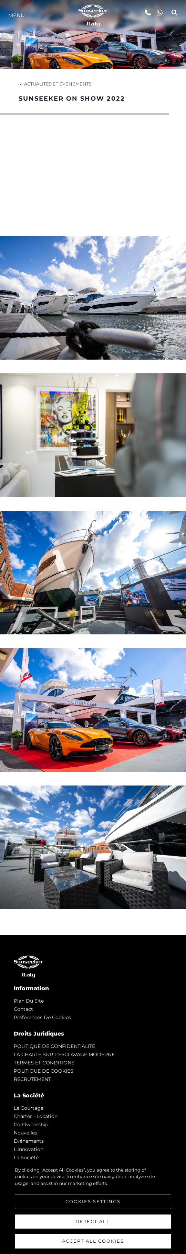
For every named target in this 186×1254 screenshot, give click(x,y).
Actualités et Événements (55, 84)
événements (29, 1141)
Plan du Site (29, 1001)
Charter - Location (36, 1116)
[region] (93, 1207)
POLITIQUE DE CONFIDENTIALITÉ (54, 1046)
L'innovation (28, 1149)
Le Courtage (28, 1108)
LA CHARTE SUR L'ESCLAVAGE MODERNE (64, 1054)
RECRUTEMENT (32, 1079)
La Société (26, 1157)
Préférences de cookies (42, 1017)
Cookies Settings (93, 1201)
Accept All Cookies (93, 1241)
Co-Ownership (31, 1124)
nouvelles (25, 1133)
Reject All (93, 1221)
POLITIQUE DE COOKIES (43, 1071)
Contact (23, 1009)
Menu (16, 15)
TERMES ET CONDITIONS (44, 1063)
